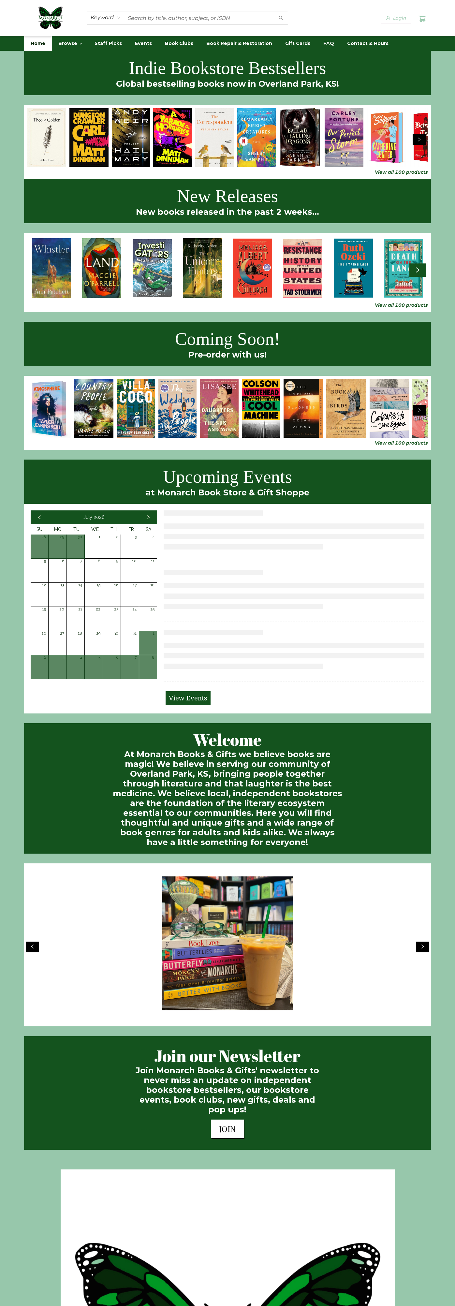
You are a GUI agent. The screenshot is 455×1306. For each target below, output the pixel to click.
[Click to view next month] (148, 517)
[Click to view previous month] (39, 517)
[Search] (280, 17)
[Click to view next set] (419, 139)
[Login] (396, 18)
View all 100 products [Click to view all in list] (401, 172)
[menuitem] (38, 43)
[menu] (227, 43)
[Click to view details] (46, 137)
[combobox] (106, 17)
